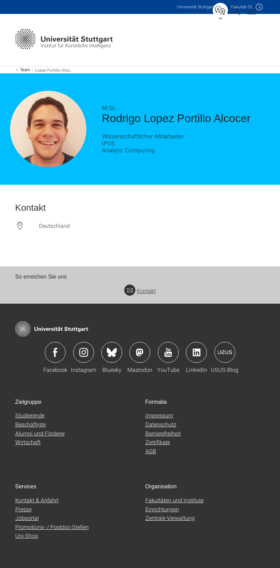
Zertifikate (157, 442)
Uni (195, 6)
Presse (23, 509)
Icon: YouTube (168, 352)
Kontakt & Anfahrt (37, 500)
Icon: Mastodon (139, 352)
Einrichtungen (162, 509)
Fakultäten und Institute (174, 500)
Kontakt (140, 290)
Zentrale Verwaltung (170, 517)
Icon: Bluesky (111, 352)
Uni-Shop (26, 535)
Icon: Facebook (55, 352)
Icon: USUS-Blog (224, 352)
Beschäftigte (30, 424)
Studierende (29, 415)
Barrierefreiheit (163, 433)
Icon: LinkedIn (196, 352)
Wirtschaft (28, 442)
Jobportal (27, 517)
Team (25, 69)
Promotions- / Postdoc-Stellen (52, 526)
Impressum (159, 415)
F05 (241, 6)
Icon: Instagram (83, 352)
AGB (150, 451)
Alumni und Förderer (40, 433)
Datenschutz (160, 424)
